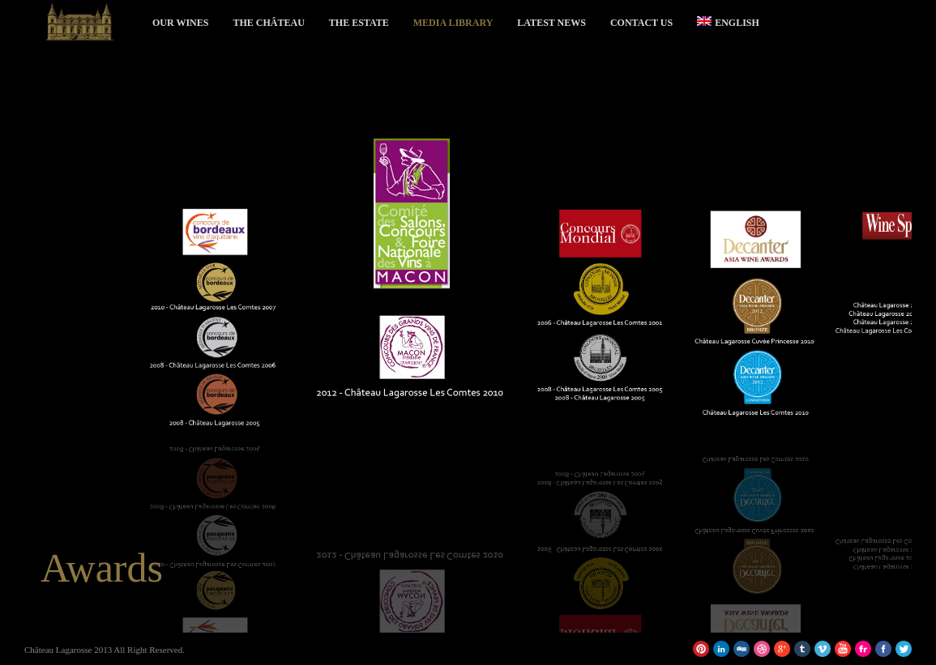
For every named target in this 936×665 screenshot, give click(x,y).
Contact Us (641, 22)
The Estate (359, 22)
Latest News (551, 22)
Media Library (453, 22)
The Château (268, 22)
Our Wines (180, 22)
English (728, 22)
